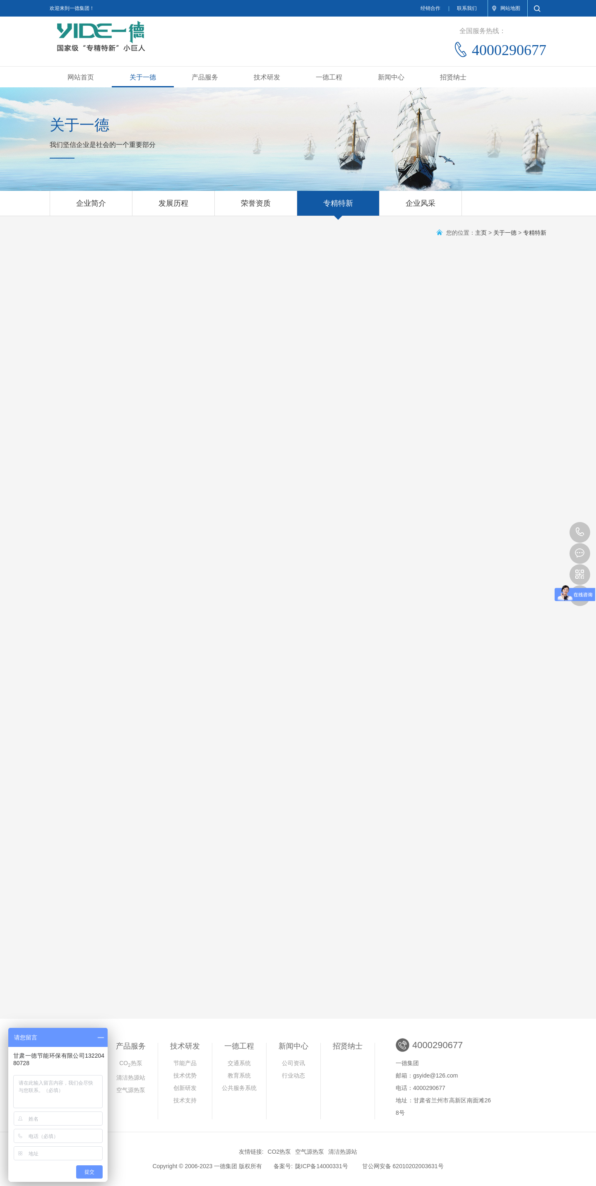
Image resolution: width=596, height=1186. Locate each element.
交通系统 (239, 1063)
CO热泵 (130, 1064)
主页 (481, 232)
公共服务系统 (239, 1088)
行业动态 (293, 1075)
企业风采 (420, 207)
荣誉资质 (256, 207)
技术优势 (185, 1075)
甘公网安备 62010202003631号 (403, 1166)
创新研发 (185, 1088)
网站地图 (510, 8)
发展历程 (173, 207)
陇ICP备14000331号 (321, 1166)
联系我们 (467, 8)
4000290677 (580, 532)
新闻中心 (391, 77)
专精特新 (338, 207)
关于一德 (143, 77)
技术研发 (267, 77)
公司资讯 (293, 1063)
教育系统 (239, 1075)
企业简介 (91, 207)
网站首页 (80, 77)
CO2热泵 (279, 1151)
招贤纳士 (453, 77)
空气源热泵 (130, 1090)
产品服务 (205, 77)
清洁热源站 (130, 1077)
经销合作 (430, 8)
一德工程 (329, 77)
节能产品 (185, 1063)
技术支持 (185, 1100)
